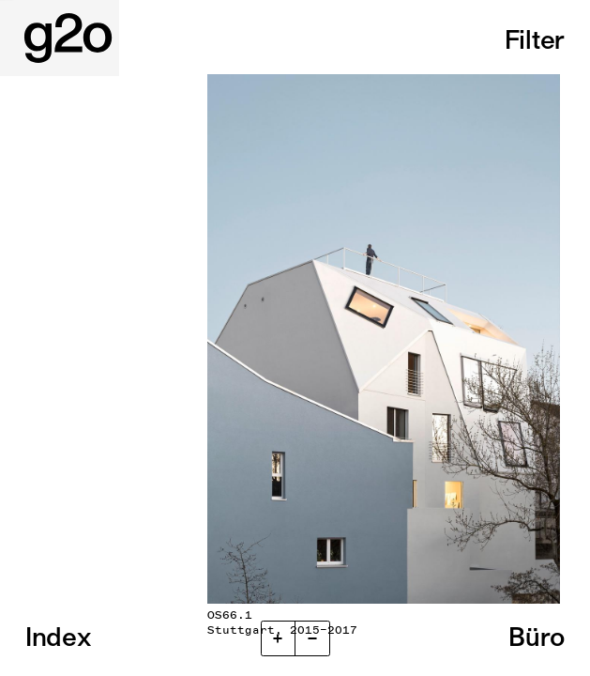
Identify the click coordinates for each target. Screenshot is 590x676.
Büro (536, 636)
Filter (535, 39)
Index (58, 636)
